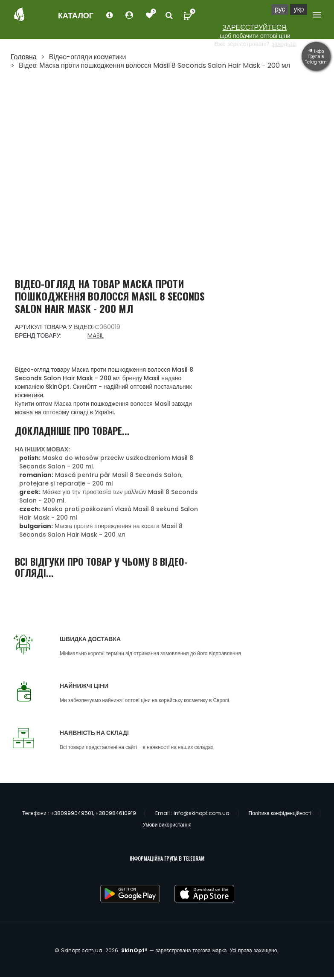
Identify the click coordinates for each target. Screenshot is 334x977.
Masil (95, 335)
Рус (280, 9)
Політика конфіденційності (280, 813)
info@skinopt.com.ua (201, 813)
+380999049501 (71, 813)
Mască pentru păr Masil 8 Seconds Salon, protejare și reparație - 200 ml (101, 479)
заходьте (283, 44)
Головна (24, 57)
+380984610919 (115, 813)
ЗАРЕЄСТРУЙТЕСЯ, (255, 27)
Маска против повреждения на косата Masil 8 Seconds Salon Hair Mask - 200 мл (101, 530)
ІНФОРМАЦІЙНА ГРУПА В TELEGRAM (167, 858)
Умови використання (166, 824)
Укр (298, 9)
